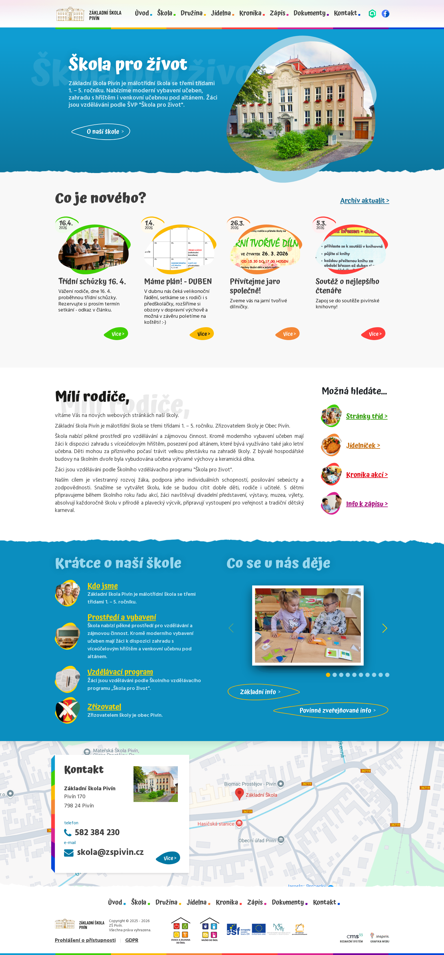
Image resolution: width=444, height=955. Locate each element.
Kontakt (345, 14)
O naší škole (103, 132)
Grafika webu (379, 938)
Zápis (277, 14)
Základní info (258, 692)
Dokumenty (310, 14)
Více (168, 858)
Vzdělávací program (120, 672)
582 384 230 (92, 833)
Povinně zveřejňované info (335, 711)
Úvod (142, 14)
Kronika (250, 14)
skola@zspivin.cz (104, 852)
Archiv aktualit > (364, 201)
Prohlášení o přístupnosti (85, 940)
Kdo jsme (102, 586)
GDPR (131, 940)
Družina (192, 14)
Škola (164, 14)
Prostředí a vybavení (121, 617)
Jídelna (221, 14)
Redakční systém (351, 939)
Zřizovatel (104, 707)
